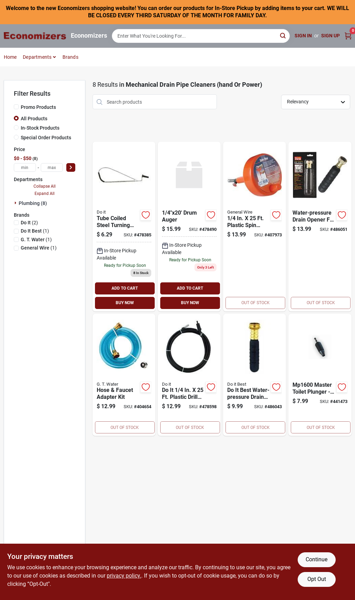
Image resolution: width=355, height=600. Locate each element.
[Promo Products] (16, 106)
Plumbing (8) (33, 203)
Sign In (303, 35)
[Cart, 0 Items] (348, 35)
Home (10, 57)
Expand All (45, 193)
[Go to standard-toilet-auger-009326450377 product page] (124, 226)
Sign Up (330, 35)
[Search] (283, 35)
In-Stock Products (40, 128)
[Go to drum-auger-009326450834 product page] (189, 226)
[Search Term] (201, 36)
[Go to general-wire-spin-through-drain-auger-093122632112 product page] (254, 226)
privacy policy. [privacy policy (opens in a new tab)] (124, 575)
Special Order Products (46, 137)
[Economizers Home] (35, 35)
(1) (35, 231)
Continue (316, 559)
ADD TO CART (125, 288)
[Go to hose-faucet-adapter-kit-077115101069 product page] (124, 375)
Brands (70, 57)
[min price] (25, 167)
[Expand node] (16, 202)
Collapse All (44, 186)
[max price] (52, 167)
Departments (37, 57)
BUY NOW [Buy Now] (125, 302)
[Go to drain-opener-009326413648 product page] (319, 226)
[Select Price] (70, 167)
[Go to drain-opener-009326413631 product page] (254, 375)
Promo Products (38, 107)
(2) (29, 222)
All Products (34, 118)
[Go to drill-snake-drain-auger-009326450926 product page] (189, 375)
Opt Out (316, 579)
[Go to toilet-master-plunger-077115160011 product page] (319, 375)
